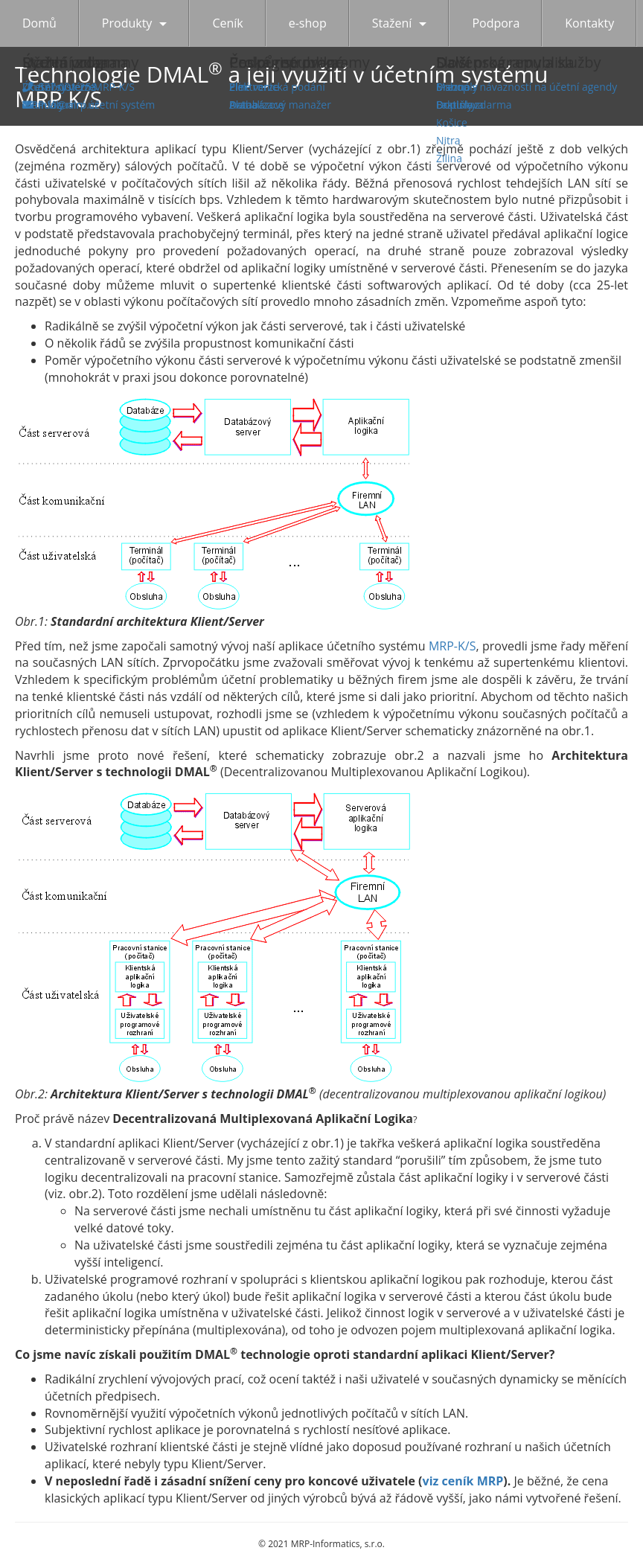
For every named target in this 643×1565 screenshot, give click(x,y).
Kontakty (589, 23)
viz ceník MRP (463, 1481)
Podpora (495, 23)
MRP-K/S (452, 646)
